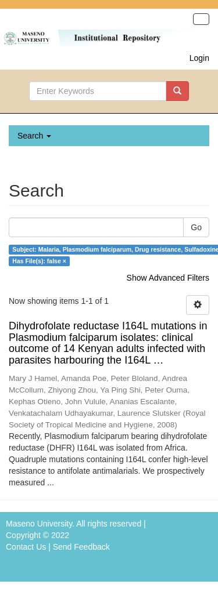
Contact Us (26, 546)
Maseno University (39, 523)
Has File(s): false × (39, 260)
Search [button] (34, 135)
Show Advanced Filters (168, 277)
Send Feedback (81, 546)
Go (196, 227)
